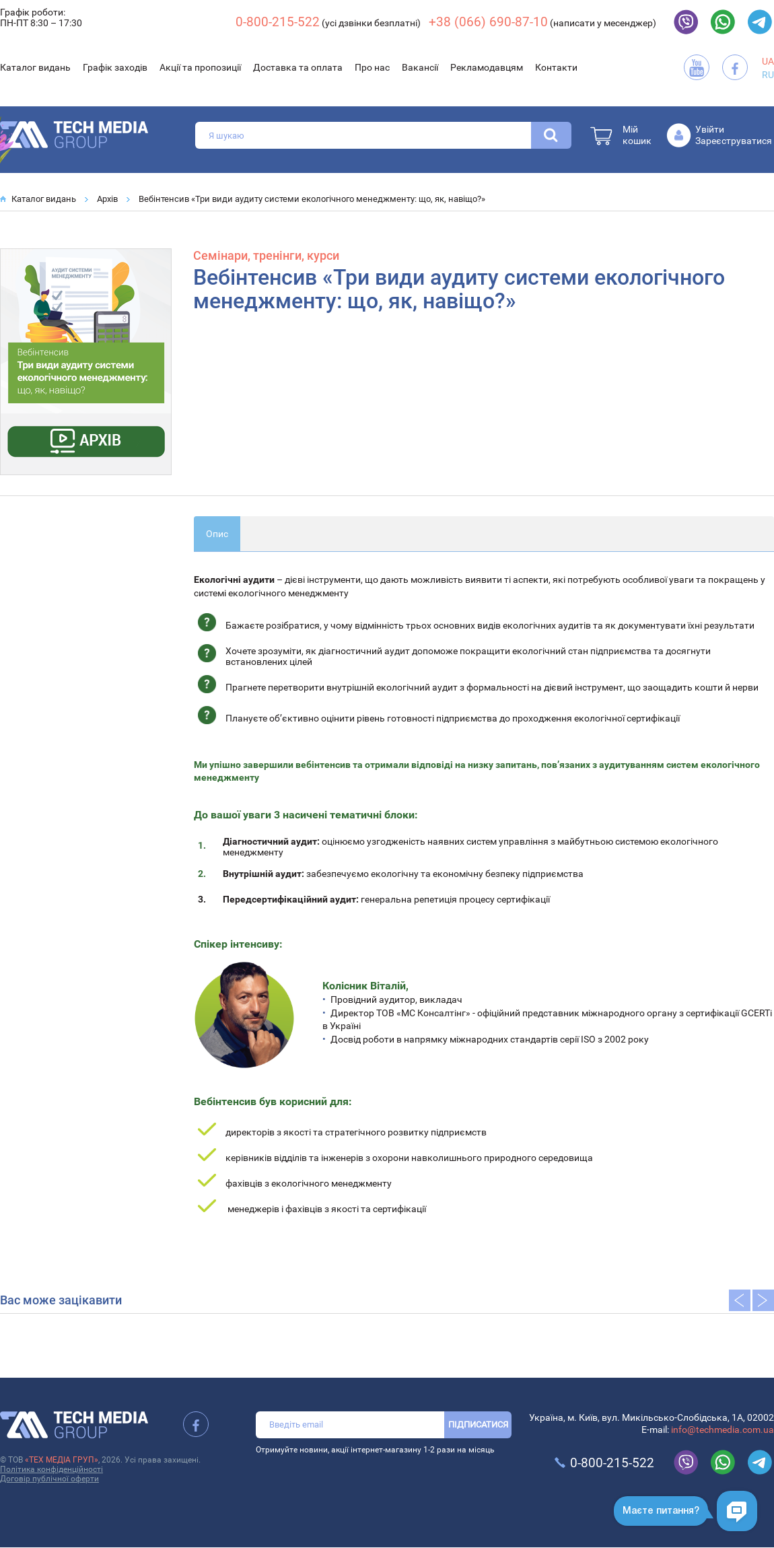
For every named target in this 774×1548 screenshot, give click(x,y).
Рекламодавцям (486, 67)
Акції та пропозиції (200, 67)
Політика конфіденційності (51, 1469)
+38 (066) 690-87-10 (488, 22)
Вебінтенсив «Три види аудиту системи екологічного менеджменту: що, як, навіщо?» (312, 199)
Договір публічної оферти (49, 1478)
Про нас (372, 67)
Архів (107, 199)
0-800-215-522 (278, 22)
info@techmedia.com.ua (722, 1429)
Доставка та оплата (298, 67)
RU (768, 74)
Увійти (709, 129)
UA (768, 61)
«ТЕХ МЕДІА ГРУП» (61, 1460)
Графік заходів (115, 67)
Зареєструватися (733, 140)
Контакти (556, 67)
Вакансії (420, 67)
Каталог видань (35, 67)
